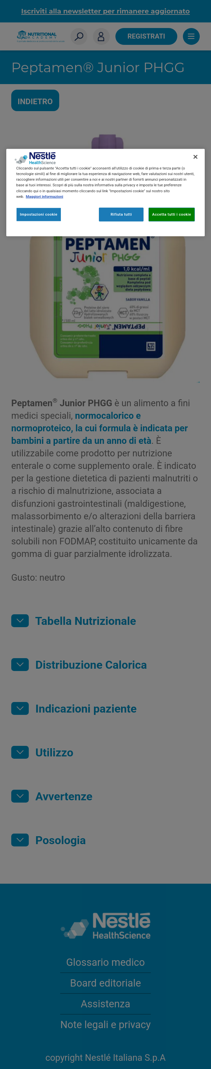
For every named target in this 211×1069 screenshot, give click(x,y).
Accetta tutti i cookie (171, 214)
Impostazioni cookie (39, 214)
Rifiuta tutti (121, 214)
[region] (105, 192)
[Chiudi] (195, 157)
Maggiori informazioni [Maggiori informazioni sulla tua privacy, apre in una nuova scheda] (44, 196)
